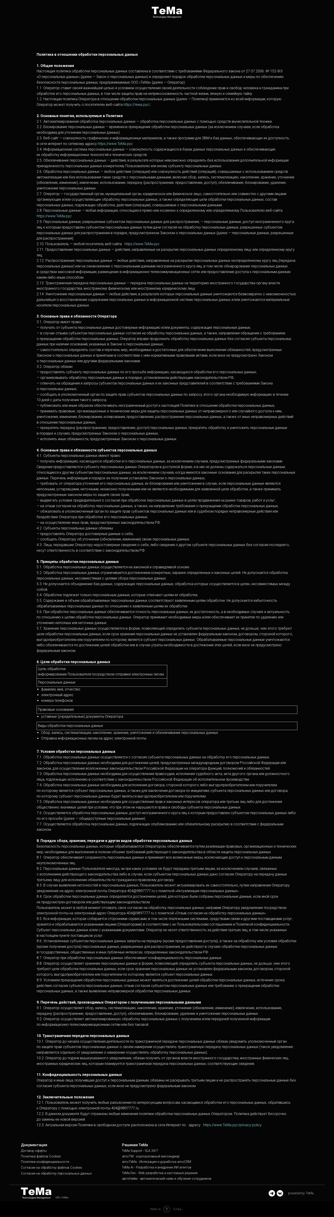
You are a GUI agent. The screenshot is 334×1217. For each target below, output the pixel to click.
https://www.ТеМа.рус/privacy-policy (232, 1125)
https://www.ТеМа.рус (115, 144)
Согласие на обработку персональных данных (56, 1173)
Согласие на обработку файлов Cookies (51, 1168)
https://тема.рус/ (137, 104)
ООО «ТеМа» (62, 1197)
